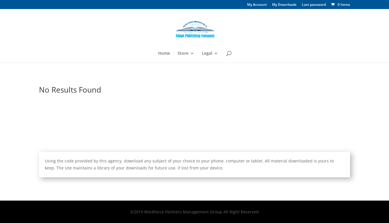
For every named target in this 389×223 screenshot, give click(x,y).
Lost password (314, 5)
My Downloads (284, 5)
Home (164, 53)
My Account (257, 5)
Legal (207, 53)
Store (183, 53)
